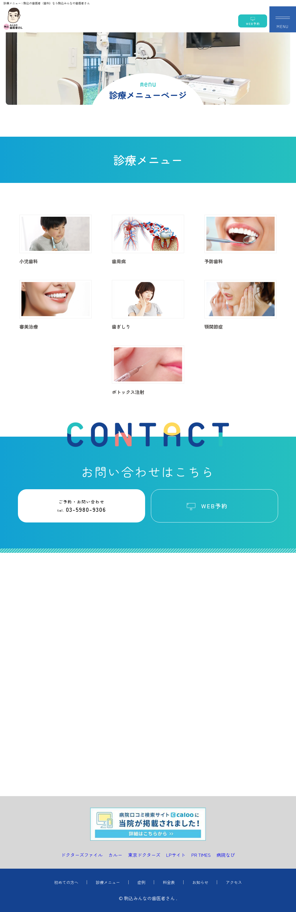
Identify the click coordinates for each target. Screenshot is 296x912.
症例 (141, 882)
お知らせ (200, 882)
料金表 (169, 882)
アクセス (234, 882)
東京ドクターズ (144, 854)
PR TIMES (201, 854)
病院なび (226, 854)
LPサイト (176, 854)
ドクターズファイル (82, 854)
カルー (115, 854)
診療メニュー (108, 882)
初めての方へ (66, 882)
